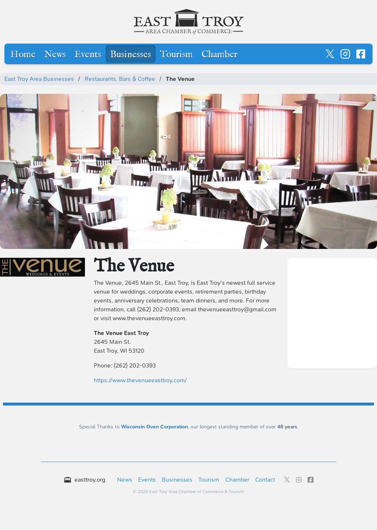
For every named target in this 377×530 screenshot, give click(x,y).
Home (22, 55)
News (55, 55)
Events (88, 55)
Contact (265, 479)
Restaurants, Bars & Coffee (120, 78)
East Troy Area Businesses (39, 78)
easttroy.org (85, 479)
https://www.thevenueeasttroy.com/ (140, 380)
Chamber (219, 55)
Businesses (130, 55)
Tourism (176, 55)
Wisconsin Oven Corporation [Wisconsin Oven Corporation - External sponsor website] (154, 427)
